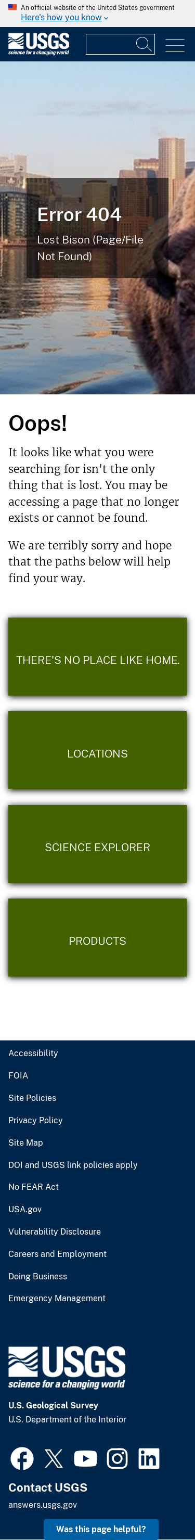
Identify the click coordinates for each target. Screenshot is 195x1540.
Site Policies (32, 1098)
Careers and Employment (57, 1254)
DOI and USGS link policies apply (73, 1165)
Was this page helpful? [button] (101, 1529)
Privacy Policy (35, 1120)
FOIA (18, 1076)
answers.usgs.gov (42, 1505)
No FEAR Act (33, 1187)
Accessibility (33, 1053)
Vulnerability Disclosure (54, 1232)
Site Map (25, 1143)
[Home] (38, 53)
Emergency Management (57, 1298)
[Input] (120, 44)
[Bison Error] (97, 227)
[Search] (144, 44)
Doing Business (37, 1276)
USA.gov (25, 1209)
